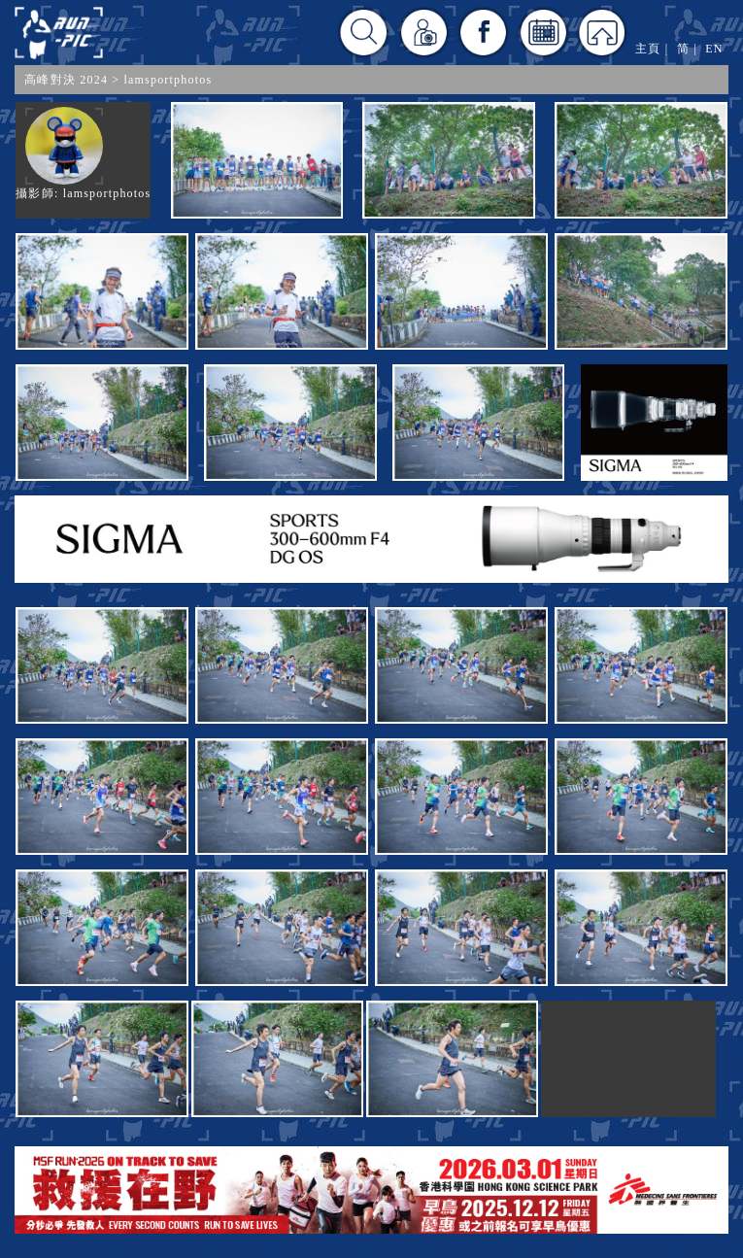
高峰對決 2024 (66, 79)
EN (714, 48)
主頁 (647, 48)
